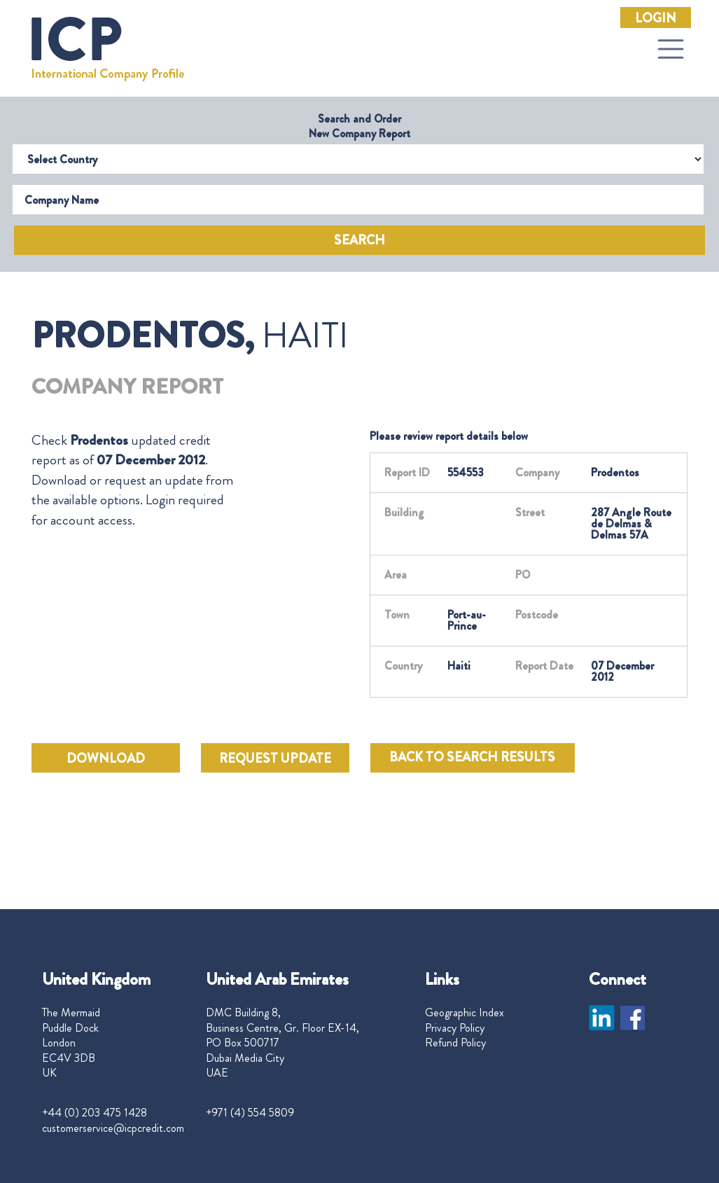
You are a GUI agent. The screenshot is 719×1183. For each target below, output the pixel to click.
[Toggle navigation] (670, 49)
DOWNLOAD (106, 758)
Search (359, 240)
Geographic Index (464, 1013)
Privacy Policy (454, 1028)
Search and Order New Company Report (359, 126)
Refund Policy (455, 1043)
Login (655, 18)
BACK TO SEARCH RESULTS (472, 757)
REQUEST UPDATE (275, 758)
